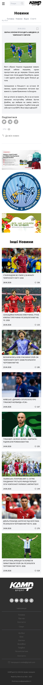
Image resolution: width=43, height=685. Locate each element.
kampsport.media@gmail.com (23, 662)
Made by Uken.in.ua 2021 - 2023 (21, 677)
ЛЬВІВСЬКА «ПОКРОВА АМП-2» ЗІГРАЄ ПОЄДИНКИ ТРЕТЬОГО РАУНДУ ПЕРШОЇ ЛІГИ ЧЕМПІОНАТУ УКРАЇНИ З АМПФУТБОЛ (20, 481)
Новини (19, 18)
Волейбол (22, 644)
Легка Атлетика (21, 651)
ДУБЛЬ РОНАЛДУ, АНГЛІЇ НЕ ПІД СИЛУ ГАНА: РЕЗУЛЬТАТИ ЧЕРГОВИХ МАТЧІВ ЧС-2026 (21, 522)
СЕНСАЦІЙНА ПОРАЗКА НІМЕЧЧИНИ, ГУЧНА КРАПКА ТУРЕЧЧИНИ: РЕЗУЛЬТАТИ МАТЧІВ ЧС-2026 (21, 317)
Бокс (22, 637)
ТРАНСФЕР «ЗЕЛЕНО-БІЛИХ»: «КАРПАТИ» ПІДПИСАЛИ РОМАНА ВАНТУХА (20, 440)
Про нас (21, 618)
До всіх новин (12, 135)
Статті (33, 18)
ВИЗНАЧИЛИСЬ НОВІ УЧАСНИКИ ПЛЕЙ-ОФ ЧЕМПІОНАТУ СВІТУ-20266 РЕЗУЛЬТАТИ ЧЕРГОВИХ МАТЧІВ (20, 360)
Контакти (21, 622)
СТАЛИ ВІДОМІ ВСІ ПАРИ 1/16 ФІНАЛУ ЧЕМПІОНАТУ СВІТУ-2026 (18, 276)
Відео (26, 18)
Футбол (21, 633)
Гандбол (21, 647)
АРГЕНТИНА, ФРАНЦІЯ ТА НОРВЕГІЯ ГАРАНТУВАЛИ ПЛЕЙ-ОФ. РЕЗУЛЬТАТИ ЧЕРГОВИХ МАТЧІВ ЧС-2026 (19, 563)
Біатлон (21, 640)
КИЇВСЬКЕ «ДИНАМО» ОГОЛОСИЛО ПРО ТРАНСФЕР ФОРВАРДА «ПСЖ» (19, 400)
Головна (10, 18)
